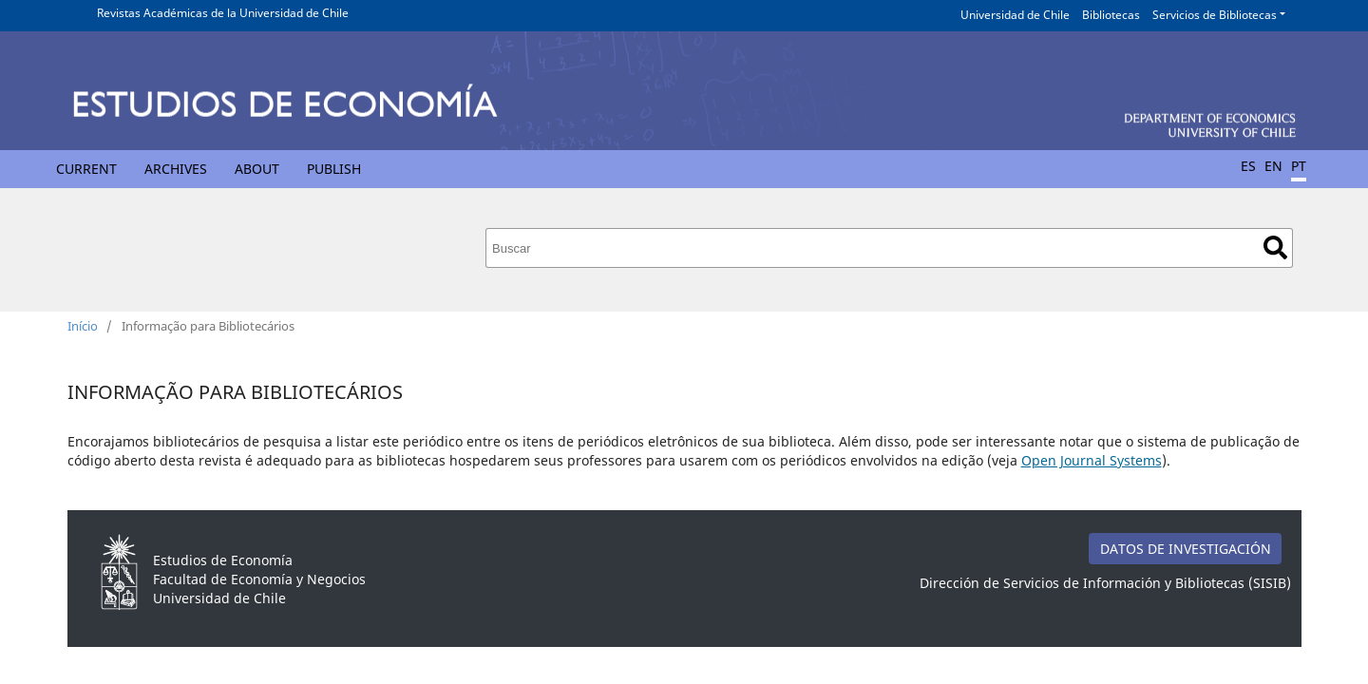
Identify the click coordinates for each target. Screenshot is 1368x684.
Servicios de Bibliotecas (1214, 15)
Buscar (1275, 247)
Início (82, 325)
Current (86, 169)
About (257, 169)
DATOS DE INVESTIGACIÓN (1185, 549)
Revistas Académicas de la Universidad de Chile (223, 13)
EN (1273, 166)
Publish (334, 169)
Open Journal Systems (1091, 460)
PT (1298, 166)
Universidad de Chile (1015, 15)
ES (1248, 166)
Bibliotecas (1111, 15)
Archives (175, 169)
